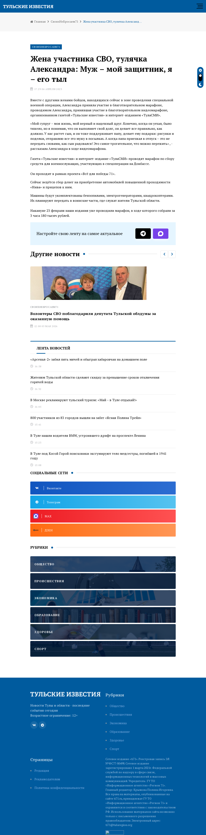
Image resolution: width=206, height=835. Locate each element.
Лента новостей (53, 348)
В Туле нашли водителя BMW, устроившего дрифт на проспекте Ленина (88, 435)
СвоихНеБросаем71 (64, 21)
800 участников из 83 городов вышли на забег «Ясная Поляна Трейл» (85, 417)
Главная (38, 21)
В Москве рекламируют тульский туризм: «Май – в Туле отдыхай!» (83, 400)
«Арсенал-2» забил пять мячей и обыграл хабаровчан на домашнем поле (88, 359)
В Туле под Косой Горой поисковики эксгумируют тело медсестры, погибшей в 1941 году (98, 455)
